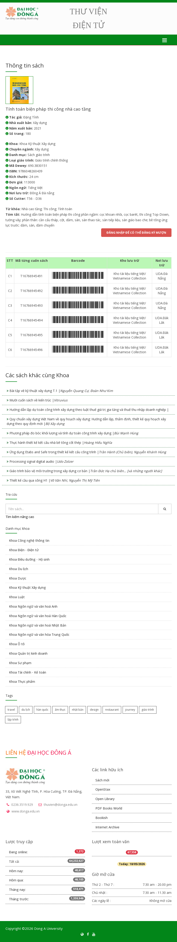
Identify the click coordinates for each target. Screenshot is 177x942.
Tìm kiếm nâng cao (20, 517)
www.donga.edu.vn (26, 811)
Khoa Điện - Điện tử (24, 550)
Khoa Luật (17, 597)
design (94, 710)
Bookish (101, 817)
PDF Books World (108, 808)
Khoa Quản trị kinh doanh (28, 653)
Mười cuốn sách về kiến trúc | (38, 400)
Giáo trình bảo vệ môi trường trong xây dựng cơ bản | (85, 471)
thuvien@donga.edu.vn (60, 804)
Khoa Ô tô (17, 644)
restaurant (112, 710)
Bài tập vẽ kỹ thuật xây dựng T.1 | (61, 391)
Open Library (105, 799)
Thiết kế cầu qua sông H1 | (54, 480)
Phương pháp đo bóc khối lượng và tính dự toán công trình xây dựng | (73, 433)
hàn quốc (42, 710)
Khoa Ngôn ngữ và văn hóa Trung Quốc (39, 634)
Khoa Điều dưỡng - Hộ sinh (29, 559)
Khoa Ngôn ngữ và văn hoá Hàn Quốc (37, 616)
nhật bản (77, 710)
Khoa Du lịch (18, 569)
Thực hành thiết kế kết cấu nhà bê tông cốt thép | (60, 442)
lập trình (13, 719)
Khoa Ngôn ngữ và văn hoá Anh (33, 606)
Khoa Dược (17, 578)
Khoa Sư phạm (20, 663)
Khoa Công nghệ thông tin (29, 540)
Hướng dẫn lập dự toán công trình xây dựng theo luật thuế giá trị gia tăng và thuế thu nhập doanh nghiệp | (89, 409)
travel (11, 710)
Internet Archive (107, 827)
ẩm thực (60, 710)
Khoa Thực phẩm (22, 681)
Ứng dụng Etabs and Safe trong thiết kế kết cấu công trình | (87, 452)
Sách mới (102, 780)
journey (130, 710)
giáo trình (148, 710)
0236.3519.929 (22, 804)
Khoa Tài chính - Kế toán (27, 672)
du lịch (25, 710)
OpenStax (102, 789)
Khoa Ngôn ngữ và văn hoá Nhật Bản (37, 625)
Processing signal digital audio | (41, 461)
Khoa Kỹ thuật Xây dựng (27, 587)
